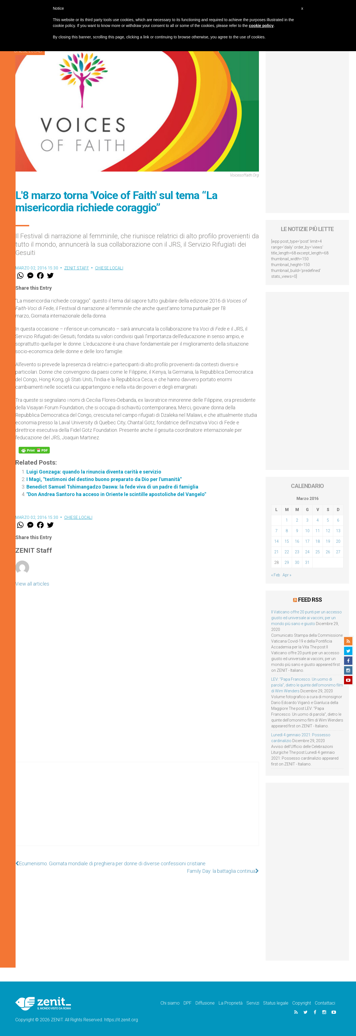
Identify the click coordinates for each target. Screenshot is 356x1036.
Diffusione (205, 1003)
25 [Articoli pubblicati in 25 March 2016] (317, 552)
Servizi (252, 1003)
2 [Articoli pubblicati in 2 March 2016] (297, 520)
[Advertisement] (137, 809)
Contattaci (325, 1003)
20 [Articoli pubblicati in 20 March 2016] (338, 541)
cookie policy (261, 25)
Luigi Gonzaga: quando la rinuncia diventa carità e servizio (93, 472)
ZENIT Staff (76, 268)
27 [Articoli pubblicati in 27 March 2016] (338, 552)
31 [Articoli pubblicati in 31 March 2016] (307, 562)
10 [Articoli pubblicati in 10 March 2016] (307, 531)
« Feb (275, 575)
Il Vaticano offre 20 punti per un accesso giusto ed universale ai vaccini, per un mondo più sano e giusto (306, 618)
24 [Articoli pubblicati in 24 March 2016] (307, 552)
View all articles (32, 584)
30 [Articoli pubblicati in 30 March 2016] (297, 562)
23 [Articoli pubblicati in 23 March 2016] (297, 552)
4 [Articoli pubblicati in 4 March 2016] (318, 520)
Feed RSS (310, 599)
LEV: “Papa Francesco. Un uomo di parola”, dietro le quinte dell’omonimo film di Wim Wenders (307, 685)
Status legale (275, 1003)
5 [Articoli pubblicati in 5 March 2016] (328, 520)
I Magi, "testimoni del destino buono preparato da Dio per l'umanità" (104, 479)
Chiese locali (109, 268)
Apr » (287, 575)
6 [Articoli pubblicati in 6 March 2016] (338, 520)
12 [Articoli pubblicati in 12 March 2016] (328, 531)
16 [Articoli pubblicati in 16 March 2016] (297, 541)
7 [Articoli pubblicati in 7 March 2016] (276, 531)
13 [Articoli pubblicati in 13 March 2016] (338, 531)
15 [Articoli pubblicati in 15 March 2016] (287, 541)
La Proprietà (231, 1003)
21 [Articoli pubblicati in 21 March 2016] (276, 552)
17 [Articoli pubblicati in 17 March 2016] (307, 541)
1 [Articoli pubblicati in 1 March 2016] (287, 520)
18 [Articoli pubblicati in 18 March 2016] (317, 541)
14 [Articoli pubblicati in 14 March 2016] (276, 541)
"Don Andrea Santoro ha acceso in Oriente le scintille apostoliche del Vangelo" (116, 494)
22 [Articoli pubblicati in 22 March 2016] (287, 552)
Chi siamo (170, 1003)
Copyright (301, 1003)
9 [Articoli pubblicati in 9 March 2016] (297, 531)
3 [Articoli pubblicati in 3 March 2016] (307, 520)
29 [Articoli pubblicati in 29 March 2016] (287, 562)
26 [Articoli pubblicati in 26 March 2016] (328, 552)
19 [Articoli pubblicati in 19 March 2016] (328, 541)
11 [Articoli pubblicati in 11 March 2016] (317, 531)
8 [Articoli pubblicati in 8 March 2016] (287, 531)
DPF (188, 1003)
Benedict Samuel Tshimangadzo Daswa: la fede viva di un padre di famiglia (112, 487)
